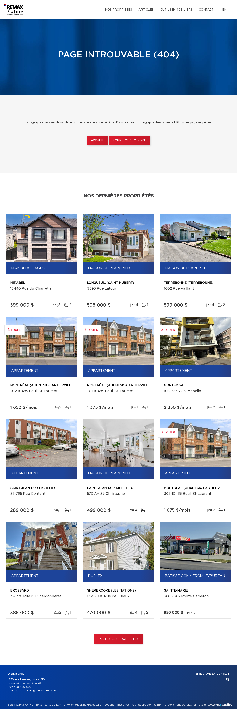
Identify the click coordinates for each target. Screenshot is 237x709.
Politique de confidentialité (149, 705)
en (224, 9)
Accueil (97, 140)
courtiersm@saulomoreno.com (38, 690)
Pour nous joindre (129, 140)
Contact (206, 9)
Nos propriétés (118, 9)
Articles (145, 9)
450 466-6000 (24, 687)
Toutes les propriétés (118, 639)
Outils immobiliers (176, 9)
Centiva (226, 704)
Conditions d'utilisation (182, 705)
